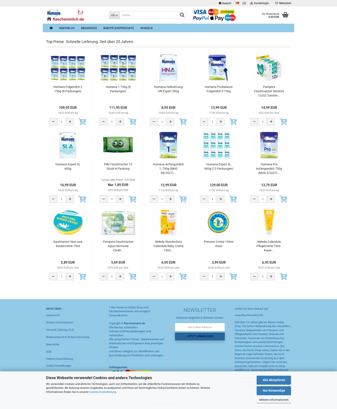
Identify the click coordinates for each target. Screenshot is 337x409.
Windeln (146, 28)
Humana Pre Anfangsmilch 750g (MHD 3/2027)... (269, 169)
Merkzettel (283, 3)
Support (225, 3)
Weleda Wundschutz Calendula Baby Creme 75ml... (168, 246)
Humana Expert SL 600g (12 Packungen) (218, 166)
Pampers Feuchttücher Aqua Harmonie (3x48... (118, 246)
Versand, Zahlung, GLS (60, 329)
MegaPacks (89, 28)
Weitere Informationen (274, 399)
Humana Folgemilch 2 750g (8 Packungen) (67, 89)
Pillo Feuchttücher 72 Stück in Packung (118, 166)
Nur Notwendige (274, 390)
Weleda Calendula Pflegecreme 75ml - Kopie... (269, 246)
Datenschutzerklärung (102, 392)
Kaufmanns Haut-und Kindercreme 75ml (67, 244)
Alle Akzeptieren (274, 380)
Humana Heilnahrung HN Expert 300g (168, 89)
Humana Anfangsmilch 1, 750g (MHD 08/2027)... (168, 169)
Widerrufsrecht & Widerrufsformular (68, 337)
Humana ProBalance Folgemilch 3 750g (219, 89)
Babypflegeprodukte (118, 28)
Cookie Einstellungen (58, 365)
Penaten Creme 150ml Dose (218, 244)
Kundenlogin (259, 3)
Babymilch (67, 28)
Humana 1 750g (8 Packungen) (118, 89)
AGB (48, 351)
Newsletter (52, 344)
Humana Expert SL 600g (67, 166)
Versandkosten (118, 315)
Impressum (53, 315)
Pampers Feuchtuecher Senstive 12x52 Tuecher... (269, 91)
